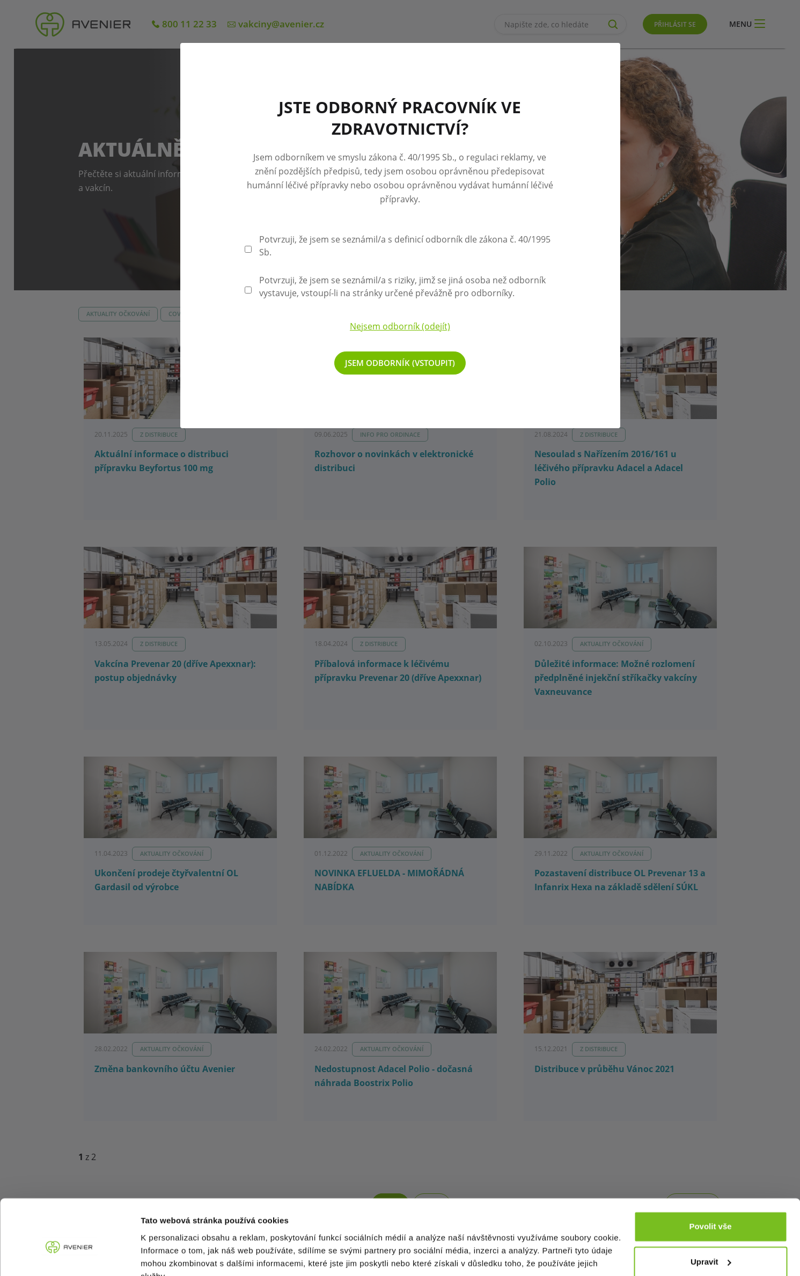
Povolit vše (710, 1175)
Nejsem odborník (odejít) (400, 326)
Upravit (711, 1210)
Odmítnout (710, 1246)
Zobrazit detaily (171, 1254)
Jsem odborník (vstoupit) (400, 362)
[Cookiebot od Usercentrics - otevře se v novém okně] (69, 1255)
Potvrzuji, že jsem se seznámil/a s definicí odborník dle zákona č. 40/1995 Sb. (405, 245)
